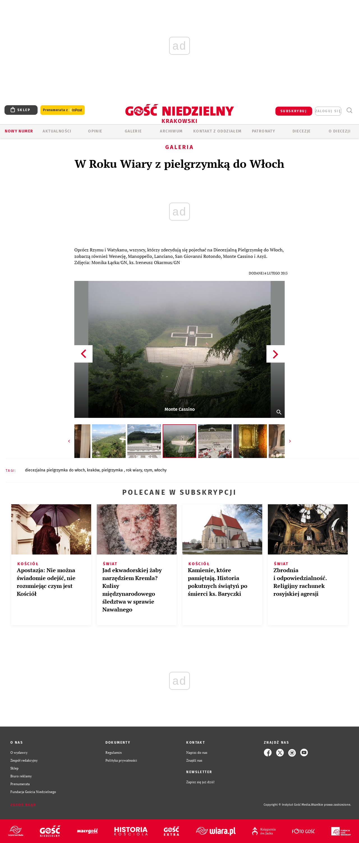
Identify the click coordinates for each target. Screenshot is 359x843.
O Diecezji (340, 131)
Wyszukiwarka (349, 110)
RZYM (148, 470)
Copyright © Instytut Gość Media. (287, 805)
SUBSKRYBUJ (293, 111)
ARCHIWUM (171, 131)
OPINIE (95, 131)
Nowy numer (19, 131)
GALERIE (133, 131)
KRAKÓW (93, 470)
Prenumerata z (62, 110)
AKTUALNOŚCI (57, 131)
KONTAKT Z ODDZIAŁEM (217, 131)
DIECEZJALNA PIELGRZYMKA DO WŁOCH (55, 470)
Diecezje (302, 131)
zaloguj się (328, 111)
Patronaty (263, 131)
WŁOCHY (160, 470)
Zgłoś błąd (23, 805)
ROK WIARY (134, 470)
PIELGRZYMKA (113, 470)
